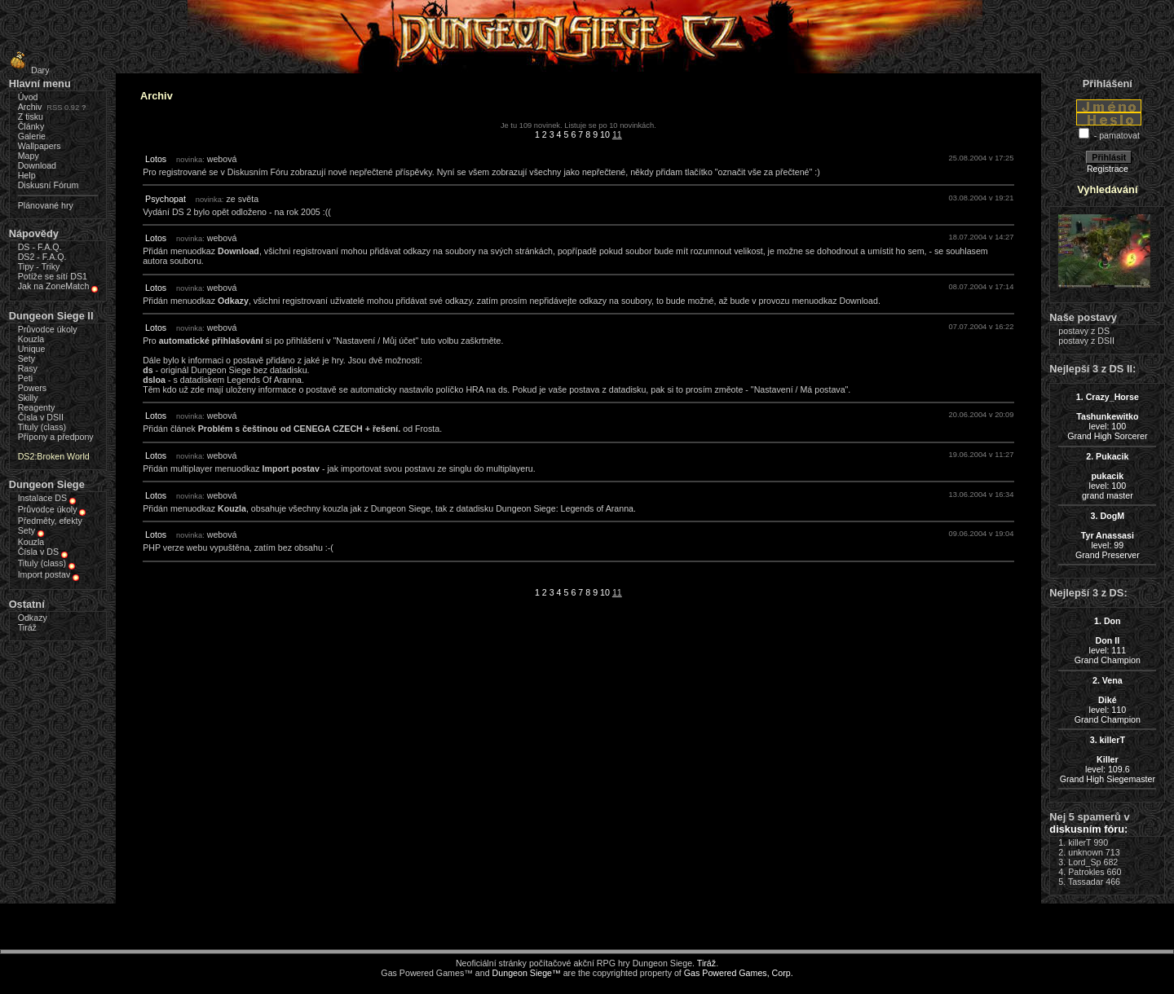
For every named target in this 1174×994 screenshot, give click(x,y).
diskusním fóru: (1088, 829)
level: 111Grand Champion (1108, 640)
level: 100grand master (1107, 475)
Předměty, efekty (50, 521)
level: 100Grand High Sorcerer (1107, 416)
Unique (32, 349)
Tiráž (27, 627)
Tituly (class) (42, 427)
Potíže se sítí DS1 (52, 276)
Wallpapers (39, 146)
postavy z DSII (1086, 340)
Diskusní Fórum (48, 185)
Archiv (30, 107)
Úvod (28, 97)
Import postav (44, 574)
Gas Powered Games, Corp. (738, 973)
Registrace (1107, 169)
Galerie (32, 136)
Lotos (155, 159)
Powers (32, 388)
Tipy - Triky (39, 266)
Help (27, 175)
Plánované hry (45, 205)
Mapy (28, 156)
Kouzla (31, 339)
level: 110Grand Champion (1108, 699)
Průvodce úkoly (47, 329)
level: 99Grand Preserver (1107, 535)
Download (37, 165)
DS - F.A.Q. (40, 247)
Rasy (28, 368)
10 (605, 134)
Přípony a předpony (56, 437)
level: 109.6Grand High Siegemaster (1107, 759)
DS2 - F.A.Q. (42, 257)
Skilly (28, 397)
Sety (26, 358)
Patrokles (1086, 872)
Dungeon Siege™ (526, 973)
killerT (1079, 842)
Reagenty (36, 407)
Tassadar (1085, 881)
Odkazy (32, 617)
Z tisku (30, 116)
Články (31, 126)
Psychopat (165, 199)
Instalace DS (42, 498)
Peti (25, 378)
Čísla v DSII (41, 417)
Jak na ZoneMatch (54, 286)
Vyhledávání (1107, 189)
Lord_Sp (1084, 862)
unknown (1085, 852)
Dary (27, 70)
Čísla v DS (38, 551)
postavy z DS (1084, 331)
